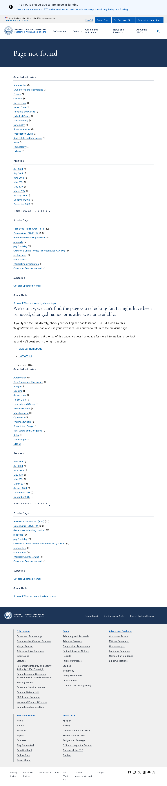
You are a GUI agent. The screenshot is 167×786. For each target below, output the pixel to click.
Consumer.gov (117, 646)
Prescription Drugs (23, 133)
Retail (16, 142)
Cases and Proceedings (29, 636)
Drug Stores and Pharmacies (28, 89)
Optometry (19, 125)
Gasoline (17, 98)
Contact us (25, 356)
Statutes (21, 661)
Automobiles (20, 85)
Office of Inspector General (77, 745)
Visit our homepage (30, 348)
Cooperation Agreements (76, 646)
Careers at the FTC (73, 750)
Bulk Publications (118, 661)
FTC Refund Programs (28, 697)
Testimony (68, 671)
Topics (20, 735)
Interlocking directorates (26, 264)
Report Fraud (103, 20)
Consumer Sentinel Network (28, 268)
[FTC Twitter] (139, 772)
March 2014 (19, 191)
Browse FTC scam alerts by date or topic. (35, 303)
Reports (67, 656)
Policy (66, 631)
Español (89, 20)
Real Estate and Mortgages (27, 138)
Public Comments (72, 661)
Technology (19, 147)
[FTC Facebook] (129, 773)
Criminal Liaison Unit (28, 692)
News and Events (26, 715)
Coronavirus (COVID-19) (26, 233)
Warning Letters (25, 682)
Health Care (19, 107)
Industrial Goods (21, 116)
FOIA (57, 772)
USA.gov (100, 772)
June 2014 (18, 177)
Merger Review (25, 646)
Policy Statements (72, 675)
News (20, 721)
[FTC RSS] (153, 773)
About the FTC (70, 715)
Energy (17, 94)
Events (20, 725)
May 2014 (18, 182)
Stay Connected (25, 745)
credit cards (19, 259)
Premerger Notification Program (34, 641)
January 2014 (20, 195)
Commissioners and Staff (76, 730)
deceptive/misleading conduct (29, 237)
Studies (67, 666)
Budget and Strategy (74, 740)
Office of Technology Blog (77, 685)
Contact (67, 755)
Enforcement (23, 631)
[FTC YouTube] (149, 773)
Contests (21, 740)
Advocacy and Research (76, 636)
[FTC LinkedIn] (144, 773)
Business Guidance (119, 651)
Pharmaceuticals (22, 129)
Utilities (17, 151)
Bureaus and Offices (74, 735)
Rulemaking (23, 656)
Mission (67, 721)
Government (19, 103)
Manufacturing (20, 120)
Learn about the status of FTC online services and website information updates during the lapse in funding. (72, 9)
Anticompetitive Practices (30, 651)
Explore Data (23, 755)
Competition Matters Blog (30, 707)
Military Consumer (119, 641)
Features (21, 730)
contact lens (19, 255)
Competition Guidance (121, 656)
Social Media (24, 760)
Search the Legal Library (149, 20)
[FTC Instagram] (134, 773)
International (70, 680)
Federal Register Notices (76, 651)
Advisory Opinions (72, 641)
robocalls (18, 242)
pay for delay (20, 246)
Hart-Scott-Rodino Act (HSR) (28, 228)
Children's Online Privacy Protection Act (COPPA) (39, 250)
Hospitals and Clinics (24, 111)
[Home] (26, 33)
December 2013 (21, 199)
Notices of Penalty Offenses (32, 702)
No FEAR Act (65, 776)
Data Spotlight (24, 750)
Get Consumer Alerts (123, 20)
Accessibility (45, 772)
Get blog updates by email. (27, 285)
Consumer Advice (118, 636)
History (66, 725)
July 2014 (18, 169)
